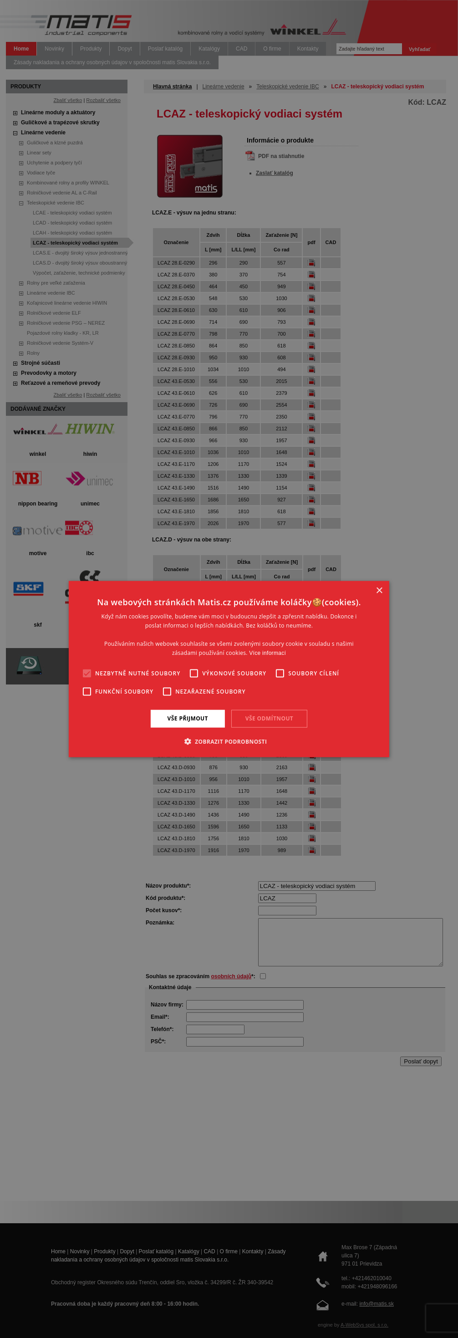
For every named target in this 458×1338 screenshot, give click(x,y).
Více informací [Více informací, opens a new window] (267, 652)
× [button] (379, 590)
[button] (229, 741)
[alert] (229, 669)
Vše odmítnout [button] (269, 718)
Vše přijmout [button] (188, 718)
